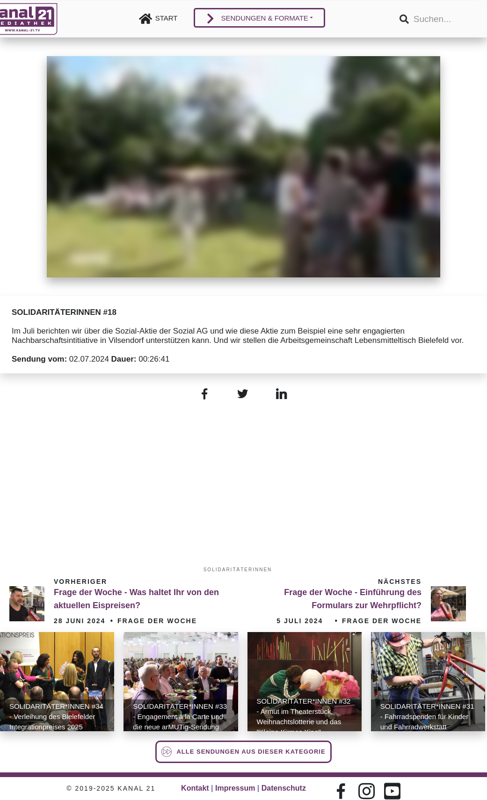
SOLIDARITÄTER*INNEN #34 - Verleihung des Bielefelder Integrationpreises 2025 (56, 716)
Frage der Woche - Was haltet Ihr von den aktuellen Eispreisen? (136, 599)
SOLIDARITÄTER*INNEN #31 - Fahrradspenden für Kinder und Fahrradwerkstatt (427, 716)
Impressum (235, 788)
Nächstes (400, 581)
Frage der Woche (157, 621)
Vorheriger (80, 581)
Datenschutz (284, 788)
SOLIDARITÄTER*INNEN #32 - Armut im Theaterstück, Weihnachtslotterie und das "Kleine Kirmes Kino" (304, 716)
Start (166, 18)
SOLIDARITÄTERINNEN (238, 569)
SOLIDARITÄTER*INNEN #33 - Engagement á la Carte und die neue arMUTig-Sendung (180, 716)
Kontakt (195, 788)
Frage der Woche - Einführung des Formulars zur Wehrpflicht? (353, 599)
